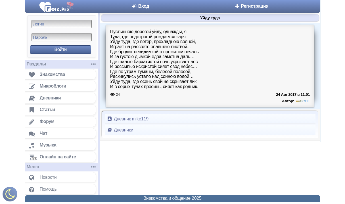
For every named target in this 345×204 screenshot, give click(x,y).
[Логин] (62, 24)
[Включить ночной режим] (10, 195)
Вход (140, 6)
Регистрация (251, 6)
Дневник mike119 (128, 118)
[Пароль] (62, 37)
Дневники (120, 130)
